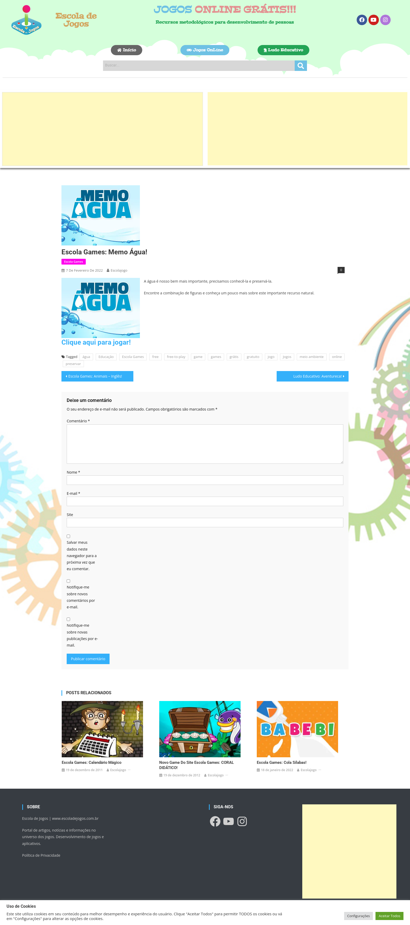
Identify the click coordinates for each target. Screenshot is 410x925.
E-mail (73, 493)
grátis (234, 356)
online (337, 356)
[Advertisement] (102, 129)
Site (70, 514)
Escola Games (73, 262)
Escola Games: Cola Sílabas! (281, 760)
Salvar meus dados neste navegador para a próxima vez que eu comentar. (81, 555)
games (216, 356)
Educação (106, 356)
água (86, 356)
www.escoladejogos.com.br (75, 816)
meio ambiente (312, 356)
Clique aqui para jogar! (96, 342)
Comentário (78, 420)
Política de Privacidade (41, 853)
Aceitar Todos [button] (389, 915)
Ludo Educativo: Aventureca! (317, 376)
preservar (73, 363)
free (155, 356)
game (198, 356)
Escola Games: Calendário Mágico (91, 760)
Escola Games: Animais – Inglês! (95, 376)
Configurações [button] (358, 915)
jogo (271, 356)
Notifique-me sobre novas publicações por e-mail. (82, 635)
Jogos (287, 356)
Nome (73, 472)
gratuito (253, 356)
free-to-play (176, 356)
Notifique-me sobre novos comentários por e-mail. (81, 597)
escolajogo (119, 270)
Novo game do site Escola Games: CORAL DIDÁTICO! (196, 763)
